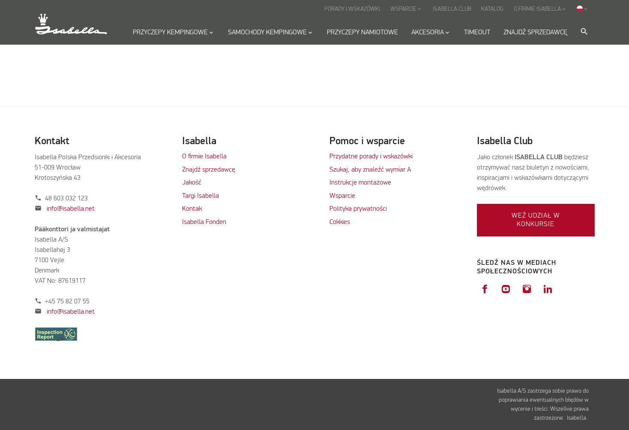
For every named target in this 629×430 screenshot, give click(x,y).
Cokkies (339, 222)
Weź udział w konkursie (536, 220)
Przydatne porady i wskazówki (371, 156)
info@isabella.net (71, 209)
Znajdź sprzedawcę (208, 170)
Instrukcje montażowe (360, 182)
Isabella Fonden (204, 222)
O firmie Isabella (204, 156)
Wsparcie (342, 196)
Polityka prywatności (358, 209)
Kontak (192, 209)
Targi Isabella (200, 196)
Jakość (191, 182)
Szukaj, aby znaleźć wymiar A (370, 170)
